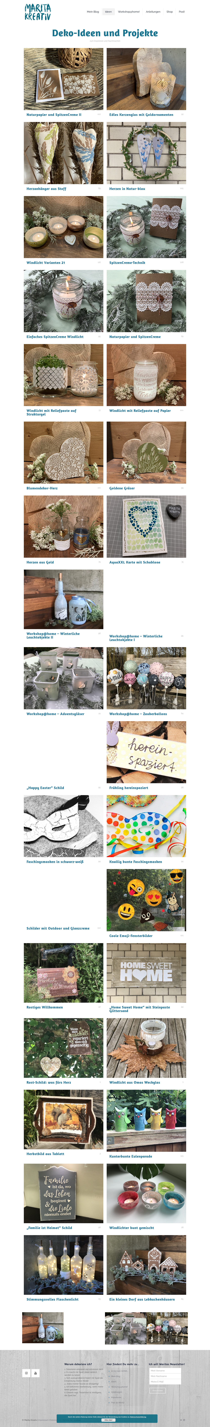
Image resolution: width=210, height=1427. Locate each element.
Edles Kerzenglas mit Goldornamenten (141, 114)
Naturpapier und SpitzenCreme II (54, 114)
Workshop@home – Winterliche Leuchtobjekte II (53, 635)
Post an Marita (117, 1403)
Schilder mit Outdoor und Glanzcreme (58, 928)
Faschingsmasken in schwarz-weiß (55, 861)
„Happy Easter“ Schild (45, 787)
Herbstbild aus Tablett (45, 1153)
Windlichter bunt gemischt (131, 1227)
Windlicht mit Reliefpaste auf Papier (140, 410)
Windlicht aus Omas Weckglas (134, 1082)
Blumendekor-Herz (42, 488)
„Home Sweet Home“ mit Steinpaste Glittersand (139, 1009)
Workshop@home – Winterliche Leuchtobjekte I (135, 638)
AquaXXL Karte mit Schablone (134, 562)
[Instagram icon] (184, 1420)
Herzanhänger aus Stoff (46, 188)
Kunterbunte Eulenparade (130, 1156)
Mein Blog (115, 1376)
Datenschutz (55, 1420)
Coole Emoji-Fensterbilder (131, 935)
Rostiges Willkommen (45, 1007)
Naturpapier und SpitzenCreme (135, 336)
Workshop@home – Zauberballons (138, 713)
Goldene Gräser (122, 488)
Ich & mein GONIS (119, 1371)
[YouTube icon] (181, 1420)
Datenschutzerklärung (138, 1417)
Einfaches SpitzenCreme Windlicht (55, 336)
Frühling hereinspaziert (128, 787)
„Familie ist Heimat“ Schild (49, 1227)
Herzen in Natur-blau (127, 188)
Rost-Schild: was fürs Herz (49, 1082)
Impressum (116, 1397)
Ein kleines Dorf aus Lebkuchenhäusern (142, 1299)
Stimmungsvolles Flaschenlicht (53, 1299)
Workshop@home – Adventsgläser (55, 713)
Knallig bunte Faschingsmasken (135, 861)
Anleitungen (116, 1392)
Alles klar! (108, 1420)
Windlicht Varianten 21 (46, 262)
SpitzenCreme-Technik (127, 262)
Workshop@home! (119, 1387)
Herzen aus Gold (40, 562)
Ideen (113, 1381)
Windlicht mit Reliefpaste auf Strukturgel (51, 412)
